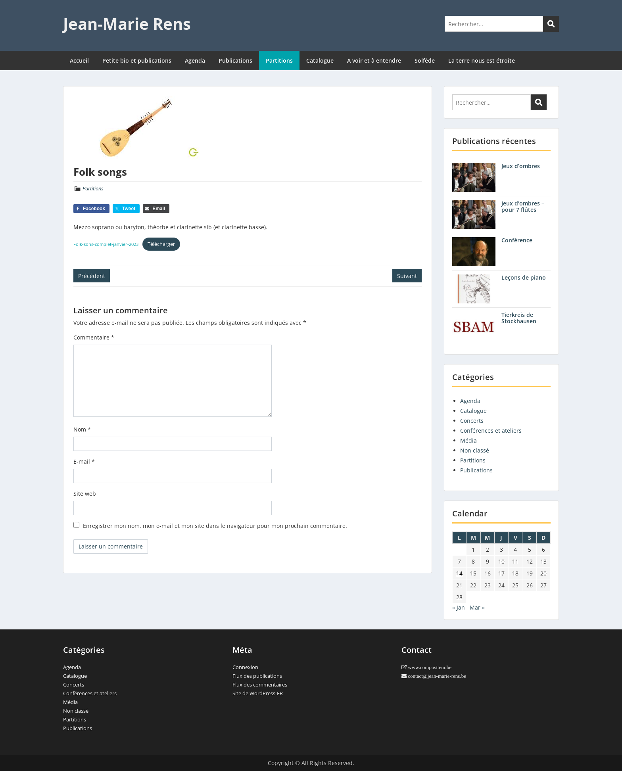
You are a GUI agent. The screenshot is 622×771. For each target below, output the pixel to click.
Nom (82, 429)
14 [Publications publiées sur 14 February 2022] (459, 573)
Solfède (425, 60)
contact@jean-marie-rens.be (436, 676)
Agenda (195, 60)
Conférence (516, 240)
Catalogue (320, 60)
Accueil (79, 60)
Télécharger (161, 243)
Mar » (477, 607)
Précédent (91, 276)
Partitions (279, 60)
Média (468, 440)
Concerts (472, 420)
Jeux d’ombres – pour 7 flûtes (522, 206)
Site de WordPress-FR (257, 693)
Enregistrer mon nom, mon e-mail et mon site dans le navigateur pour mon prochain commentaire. (215, 525)
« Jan (458, 607)
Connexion (245, 667)
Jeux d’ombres (520, 166)
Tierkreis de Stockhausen (518, 318)
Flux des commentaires (259, 684)
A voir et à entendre (374, 60)
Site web (84, 493)
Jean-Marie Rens (127, 24)
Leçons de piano (523, 277)
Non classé (474, 450)
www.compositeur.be (429, 667)
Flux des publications (257, 675)
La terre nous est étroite (481, 60)
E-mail (84, 461)
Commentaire (93, 337)
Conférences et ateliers (491, 430)
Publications (235, 60)
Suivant (407, 276)
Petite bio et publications (136, 60)
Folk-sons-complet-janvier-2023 (105, 244)
